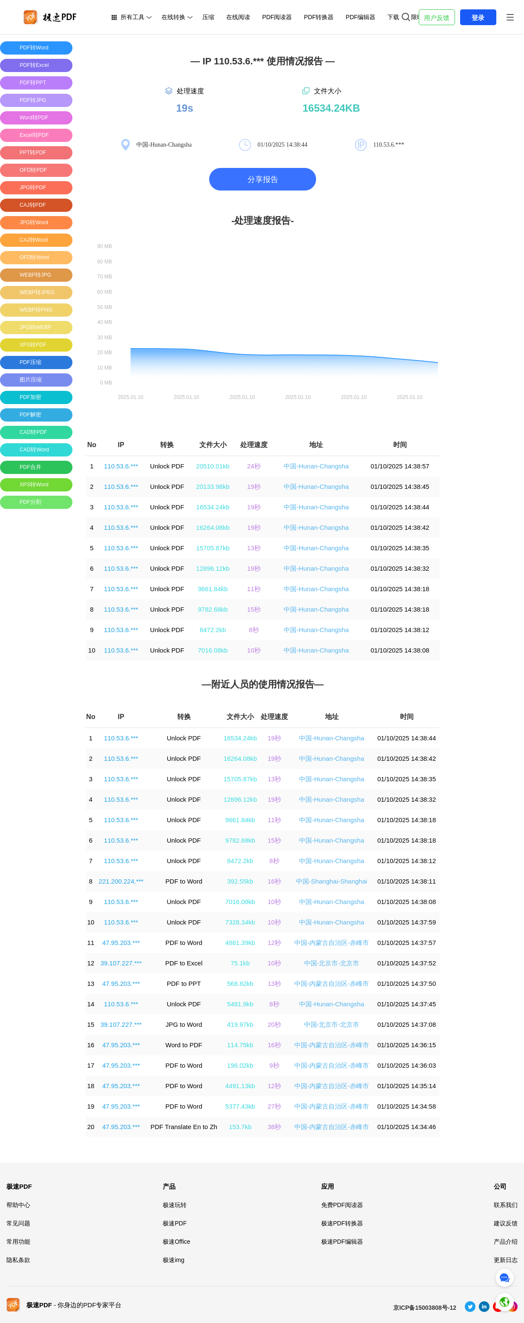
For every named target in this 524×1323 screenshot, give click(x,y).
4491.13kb (240, 1085)
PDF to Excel (184, 963)
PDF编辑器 (360, 17)
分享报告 (263, 179)
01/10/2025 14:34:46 (406, 1126)
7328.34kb (240, 922)
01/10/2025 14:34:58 (406, 1106)
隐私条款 (18, 1260)
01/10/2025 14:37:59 (406, 922)
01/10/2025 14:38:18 (400, 588)
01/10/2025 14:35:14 (406, 1085)
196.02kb (240, 1065)
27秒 (274, 1106)
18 (91, 1085)
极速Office (176, 1241)
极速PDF (19, 1186)
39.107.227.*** (121, 963)
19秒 (254, 486)
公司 (500, 1186)
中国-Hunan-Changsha (316, 466)
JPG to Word (184, 1024)
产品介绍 (506, 1241)
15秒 (254, 609)
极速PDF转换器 (342, 1223)
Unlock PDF (167, 466)
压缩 (208, 17)
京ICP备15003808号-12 (424, 1307)
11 (91, 942)
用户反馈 (436, 17)
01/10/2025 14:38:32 (400, 568)
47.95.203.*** (121, 942)
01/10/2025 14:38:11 (406, 881)
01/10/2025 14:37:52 (406, 963)
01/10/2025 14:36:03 (406, 1065)
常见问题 (18, 1223)
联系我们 (506, 1205)
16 (91, 1045)
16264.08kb (212, 527)
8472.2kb (213, 629)
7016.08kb (213, 650)
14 (91, 1004)
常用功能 (18, 1241)
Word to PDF (183, 1045)
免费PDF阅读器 (342, 1205)
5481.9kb (240, 1004)
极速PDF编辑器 (342, 1241)
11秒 (254, 588)
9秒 (274, 1065)
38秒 (274, 1126)
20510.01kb (212, 466)
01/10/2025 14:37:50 (406, 983)
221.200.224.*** (121, 881)
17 (91, 1065)
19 (91, 1106)
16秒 (274, 881)
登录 (478, 17)
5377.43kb (240, 1106)
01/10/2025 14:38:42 (400, 527)
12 (91, 963)
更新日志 (506, 1260)
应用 (327, 1186)
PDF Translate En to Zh (183, 1126)
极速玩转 (175, 1205)
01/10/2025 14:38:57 (400, 466)
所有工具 (132, 17)
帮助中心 (18, 1205)
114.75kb (240, 1045)
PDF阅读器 (277, 17)
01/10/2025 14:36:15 (406, 1045)
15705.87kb (212, 548)
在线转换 (173, 17)
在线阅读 (238, 17)
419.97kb (240, 1024)
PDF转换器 (319, 17)
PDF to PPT (184, 983)
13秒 (254, 548)
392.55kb (240, 881)
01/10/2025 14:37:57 (406, 942)
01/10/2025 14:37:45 (406, 1004)
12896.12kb (212, 568)
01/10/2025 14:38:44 (400, 507)
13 (91, 983)
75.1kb (240, 963)
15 (91, 1024)
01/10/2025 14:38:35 (400, 548)
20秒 (274, 1024)
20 (91, 1126)
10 (91, 650)
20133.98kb (212, 486)
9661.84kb (213, 588)
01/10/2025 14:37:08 (406, 1024)
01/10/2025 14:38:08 (400, 650)
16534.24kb (212, 507)
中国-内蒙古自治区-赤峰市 (331, 942)
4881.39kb (240, 942)
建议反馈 (506, 1223)
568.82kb (240, 983)
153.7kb (240, 1126)
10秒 (254, 650)
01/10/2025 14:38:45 (400, 486)
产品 (169, 1186)
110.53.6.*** (121, 466)
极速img (173, 1260)
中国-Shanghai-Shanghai (331, 881)
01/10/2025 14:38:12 (400, 629)
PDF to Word (183, 881)
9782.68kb (213, 609)
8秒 (254, 629)
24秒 (254, 466)
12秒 (274, 942)
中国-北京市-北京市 (332, 963)
